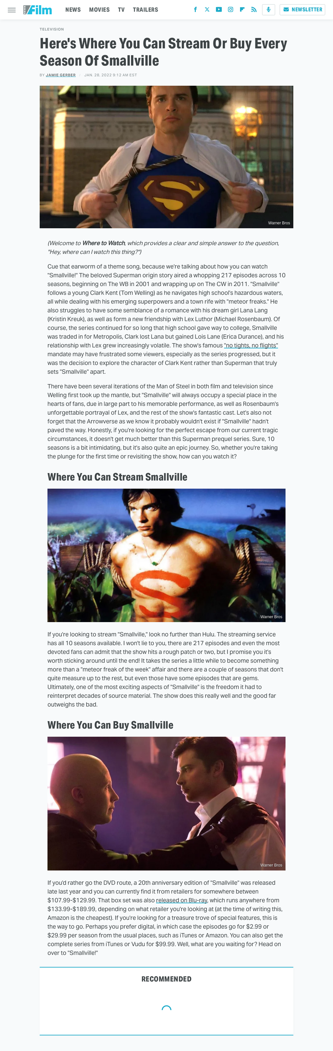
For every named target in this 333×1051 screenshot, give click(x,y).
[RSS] (254, 11)
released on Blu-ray (181, 900)
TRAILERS (145, 9)
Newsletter (302, 9)
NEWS (73, 9)
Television (52, 29)
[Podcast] (268, 9)
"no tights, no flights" (251, 345)
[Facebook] (195, 11)
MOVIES (99, 9)
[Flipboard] (242, 11)
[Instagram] (230, 11)
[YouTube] (218, 11)
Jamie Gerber (61, 75)
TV (121, 9)
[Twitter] (207, 11)
